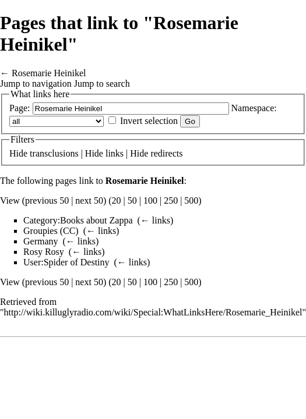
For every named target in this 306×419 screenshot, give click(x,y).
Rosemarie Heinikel (49, 73)
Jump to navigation (36, 83)
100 (150, 200)
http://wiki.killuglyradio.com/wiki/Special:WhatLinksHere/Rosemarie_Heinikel (153, 312)
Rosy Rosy (43, 252)
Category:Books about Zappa (78, 220)
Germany (40, 241)
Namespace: (254, 108)
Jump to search (102, 83)
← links (155, 220)
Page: (19, 108)
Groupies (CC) (51, 231)
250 (171, 200)
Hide (18, 153)
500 (191, 200)
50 (132, 200)
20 (116, 200)
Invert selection (149, 121)
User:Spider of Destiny (66, 262)
